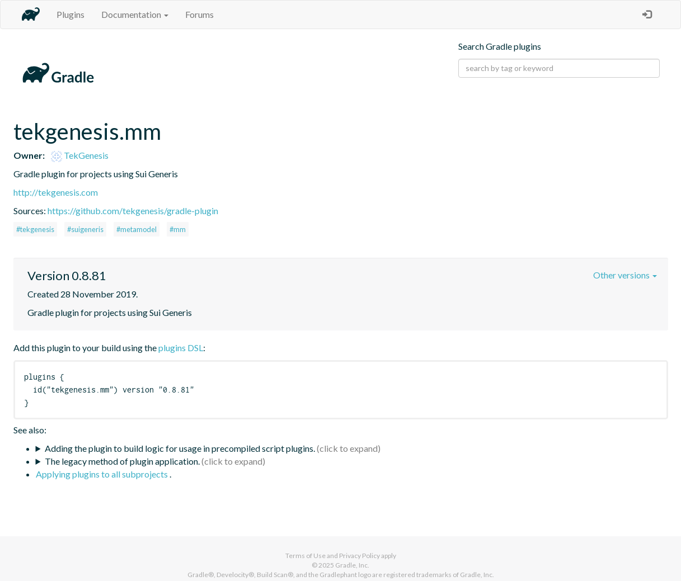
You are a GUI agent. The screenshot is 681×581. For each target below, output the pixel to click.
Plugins (70, 14)
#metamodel (136, 229)
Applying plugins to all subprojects (103, 474)
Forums (199, 14)
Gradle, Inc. (352, 565)
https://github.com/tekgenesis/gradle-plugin (133, 210)
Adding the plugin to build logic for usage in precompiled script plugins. (180, 448)
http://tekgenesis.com (55, 192)
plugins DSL (180, 347)
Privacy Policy (359, 555)
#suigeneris (85, 229)
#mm (178, 229)
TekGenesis (80, 155)
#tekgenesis (35, 229)
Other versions (625, 275)
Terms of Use (305, 555)
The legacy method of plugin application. (122, 461)
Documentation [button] (134, 14)
